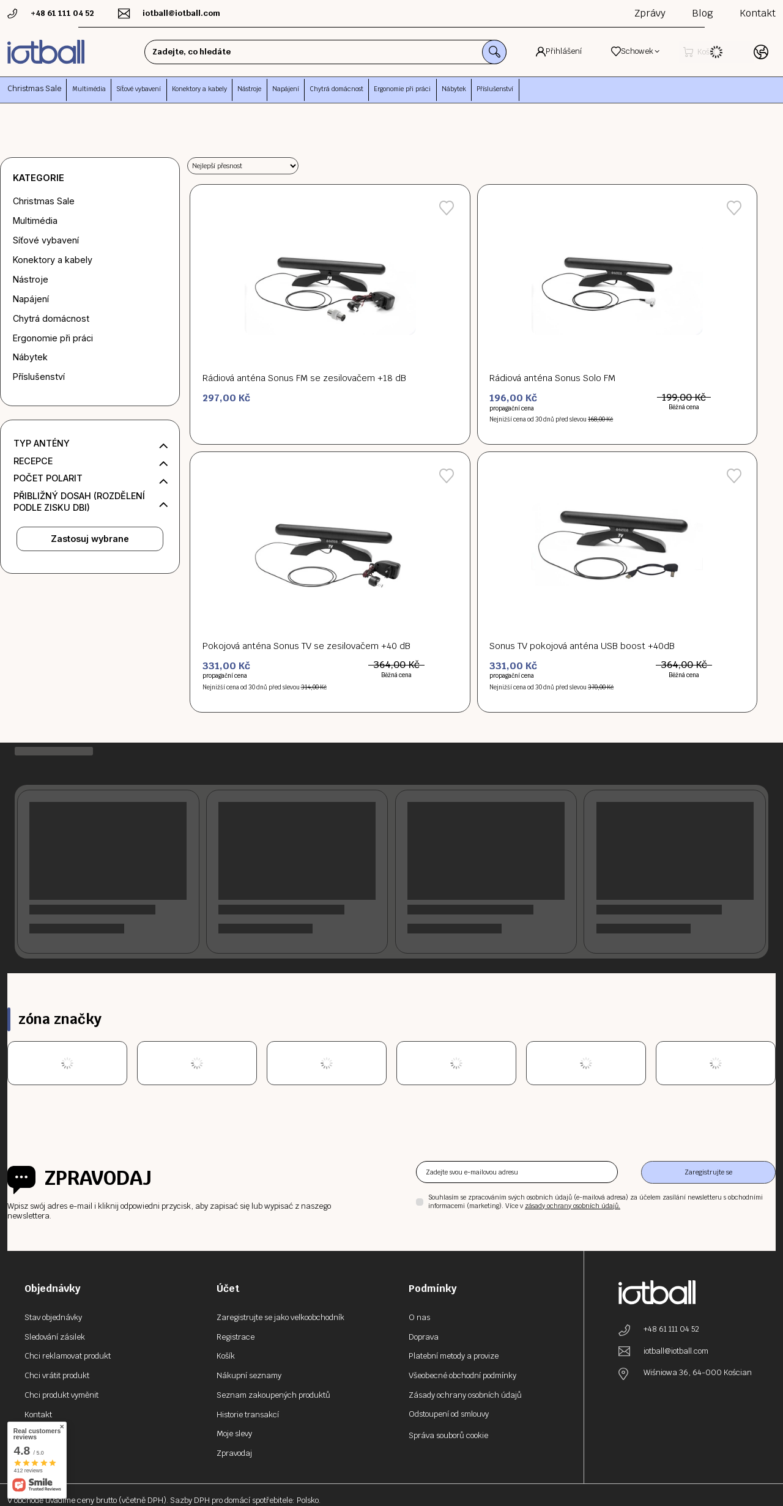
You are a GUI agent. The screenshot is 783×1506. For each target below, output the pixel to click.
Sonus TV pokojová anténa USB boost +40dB (582, 646)
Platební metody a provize (454, 1356)
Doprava (424, 1337)
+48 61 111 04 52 (671, 1329)
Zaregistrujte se (708, 1172)
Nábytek (30, 357)
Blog (702, 13)
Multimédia (35, 220)
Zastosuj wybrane (90, 538)
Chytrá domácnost (51, 318)
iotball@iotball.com (676, 1351)
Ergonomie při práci (53, 338)
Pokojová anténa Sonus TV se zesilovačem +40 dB (306, 646)
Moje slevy (234, 1433)
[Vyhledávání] (456, 52)
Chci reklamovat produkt (67, 1356)
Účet (228, 1288)
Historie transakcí (248, 1415)
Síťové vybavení (46, 240)
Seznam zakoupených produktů (273, 1395)
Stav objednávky (53, 1317)
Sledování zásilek (54, 1337)
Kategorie (38, 177)
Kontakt (758, 13)
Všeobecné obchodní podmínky (462, 1375)
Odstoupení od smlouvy (449, 1414)
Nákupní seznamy (249, 1375)
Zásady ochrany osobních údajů (465, 1395)
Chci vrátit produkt (56, 1375)
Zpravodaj (98, 1177)
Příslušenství (39, 376)
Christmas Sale (34, 88)
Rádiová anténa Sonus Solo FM (552, 378)
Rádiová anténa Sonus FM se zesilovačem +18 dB (304, 378)
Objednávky (52, 1288)
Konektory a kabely (52, 259)
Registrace (235, 1337)
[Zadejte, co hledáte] (306, 52)
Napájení (31, 299)
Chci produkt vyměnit (61, 1395)
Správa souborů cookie (448, 1435)
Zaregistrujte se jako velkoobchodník (280, 1317)
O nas (419, 1317)
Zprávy (650, 13)
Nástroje (30, 279)
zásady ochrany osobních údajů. (572, 1206)
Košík (226, 1356)
